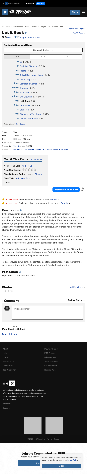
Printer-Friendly (9, 334)
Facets (23, 70)
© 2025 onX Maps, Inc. (36, 439)
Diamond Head (57, 27)
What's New (8, 366)
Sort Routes (20, 124)
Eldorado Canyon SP (40, 27)
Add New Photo (77, 287)
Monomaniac (58, 149)
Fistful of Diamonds (29, 66)
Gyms (5, 357)
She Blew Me (26, 96)
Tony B (16, 146)
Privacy (57, 439)
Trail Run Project (51, 361)
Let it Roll (24, 109)
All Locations (7, 27)
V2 (21, 62)
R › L (43, 56)
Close (61, 465)
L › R (17, 56)
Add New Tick (23, 178)
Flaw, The (24, 92)
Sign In (75, 12)
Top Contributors (10, 370)
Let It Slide (25, 105)
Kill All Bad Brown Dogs (31, 75)
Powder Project (50, 366)
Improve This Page (76, 29)
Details (54, 199)
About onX (7, 403)
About (5, 349)
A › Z (69, 56)
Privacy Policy (72, 460)
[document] (61, 462)
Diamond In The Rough (31, 114)
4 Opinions (36, 159)
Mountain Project (51, 349)
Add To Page (79, 33)
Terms (49, 439)
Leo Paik (16, 149)
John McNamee (27, 149)
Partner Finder (9, 361)
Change (38, 174)
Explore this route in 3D (66, 189)
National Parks (50, 370)
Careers (6, 408)
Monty (49, 149)
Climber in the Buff (29, 118)
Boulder (27, 27)
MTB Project (49, 353)
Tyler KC (67, 149)
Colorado (18, 27)
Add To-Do (27, 165)
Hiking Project (50, 357)
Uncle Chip (25, 79)
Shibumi (24, 88)
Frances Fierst (40, 149)
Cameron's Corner (28, 83)
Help (5, 353)
